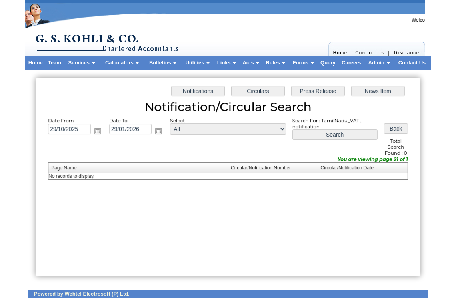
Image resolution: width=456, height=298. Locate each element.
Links (226, 63)
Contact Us (412, 63)
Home (35, 63)
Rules (275, 63)
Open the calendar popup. (99, 131)
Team (54, 63)
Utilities (197, 63)
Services (81, 63)
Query (328, 63)
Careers (351, 63)
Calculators (122, 63)
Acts (250, 63)
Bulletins (163, 63)
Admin (379, 63)
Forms (303, 63)
